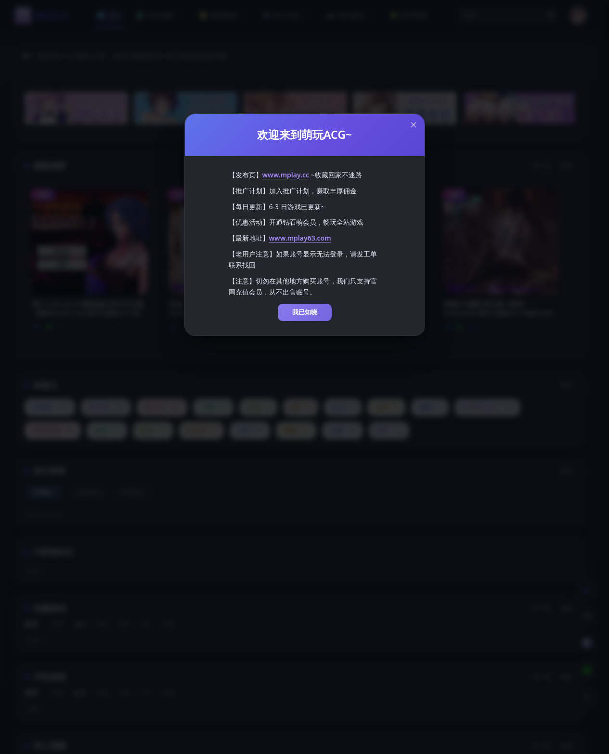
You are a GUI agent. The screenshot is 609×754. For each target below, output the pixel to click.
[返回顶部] (586, 697)
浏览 (102, 624)
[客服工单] (586, 616)
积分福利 (351, 15)
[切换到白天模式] (586, 589)
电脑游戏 (223, 15)
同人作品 (287, 15)
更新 (58, 624)
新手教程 (409, 15)
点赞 (124, 624)
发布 (80, 624)
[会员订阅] (586, 643)
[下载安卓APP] (586, 670)
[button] (508, 15)
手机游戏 (160, 15)
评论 (146, 624)
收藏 (168, 624)
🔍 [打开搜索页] (552, 15)
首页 (109, 15)
